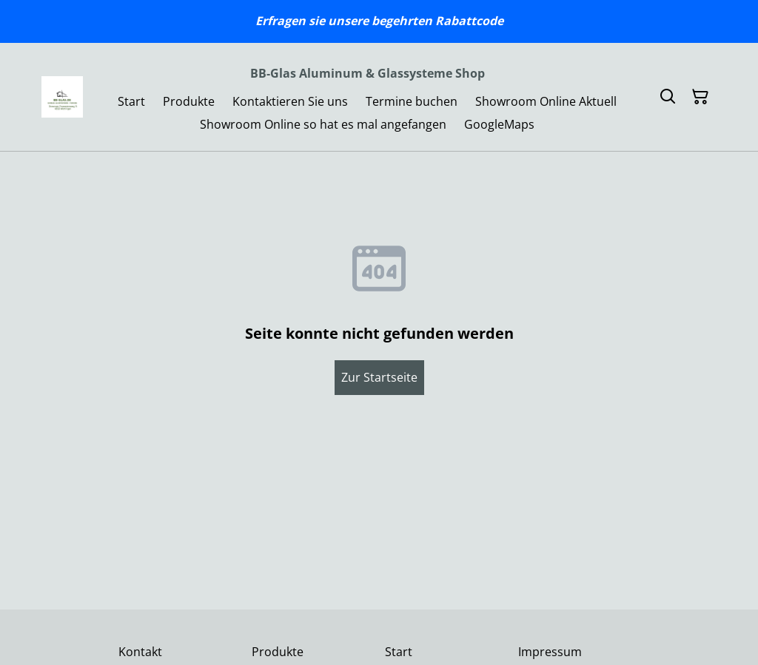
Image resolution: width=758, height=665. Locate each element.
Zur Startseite (379, 377)
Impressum (550, 652)
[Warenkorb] (700, 97)
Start (398, 652)
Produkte (277, 652)
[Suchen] (667, 97)
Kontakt (140, 652)
